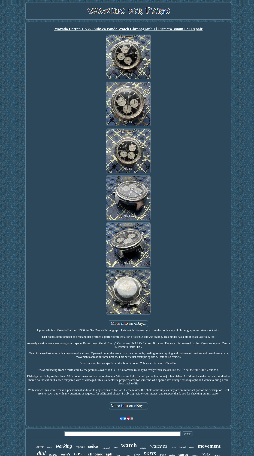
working (64, 446)
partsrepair (106, 448)
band (183, 447)
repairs (79, 447)
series (173, 447)
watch (129, 445)
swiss (49, 447)
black (40, 447)
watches (158, 446)
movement (209, 446)
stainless (143, 448)
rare (116, 447)
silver (191, 447)
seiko (93, 446)
